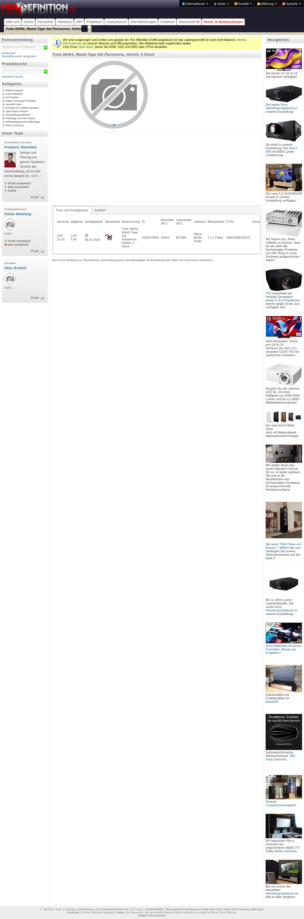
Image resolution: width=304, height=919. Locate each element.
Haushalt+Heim (13, 104)
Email (35, 197)
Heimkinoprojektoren (280, 893)
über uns (12, 22)
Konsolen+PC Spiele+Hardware (22, 108)
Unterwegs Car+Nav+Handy (20, 118)
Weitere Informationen (152, 915)
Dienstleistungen (143, 22)
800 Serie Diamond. (280, 757)
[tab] (72, 210)
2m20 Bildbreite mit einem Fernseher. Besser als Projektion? (283, 649)
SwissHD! (272, 701)
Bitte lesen (86, 47)
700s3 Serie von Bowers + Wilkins (283, 546)
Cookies (119, 912)
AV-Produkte (12, 97)
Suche (28, 22)
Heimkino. (291, 851)
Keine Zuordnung (14, 125)
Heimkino (65, 22)
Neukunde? (9, 53)
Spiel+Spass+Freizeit (16, 111)
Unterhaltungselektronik (17, 115)
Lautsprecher (116, 22)
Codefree (167, 22)
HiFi (79, 22)
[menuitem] (195, 3)
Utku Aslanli (15, 268)
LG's (293, 348)
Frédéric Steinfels (20, 147)
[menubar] (241, 3)
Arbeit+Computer (14, 90)
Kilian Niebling (17, 214)
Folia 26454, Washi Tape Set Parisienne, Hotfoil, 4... (47, 29)
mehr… (36, 176)
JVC (268, 293)
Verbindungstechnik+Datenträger (22, 122)
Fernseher (45, 22)
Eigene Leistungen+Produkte (20, 101)
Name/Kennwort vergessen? (19, 56)
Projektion (94, 22)
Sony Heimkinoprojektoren (280, 106)
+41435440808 (153, 909)
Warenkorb (189, 22)
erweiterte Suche (12, 76)
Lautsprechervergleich (281, 805)
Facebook (73, 912)
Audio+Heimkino (14, 94)
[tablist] (157, 230)
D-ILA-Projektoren (287, 300)
